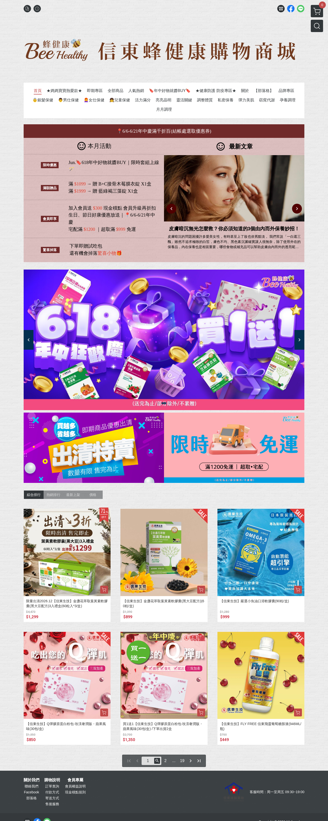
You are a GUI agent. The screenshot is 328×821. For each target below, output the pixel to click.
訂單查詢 (52, 786)
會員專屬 (75, 780)
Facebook (31, 792)
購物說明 (52, 780)
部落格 (31, 798)
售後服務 (52, 804)
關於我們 (31, 780)
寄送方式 (52, 798)
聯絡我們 (31, 786)
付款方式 (52, 792)
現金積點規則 (75, 792)
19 (182, 761)
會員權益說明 (75, 786)
